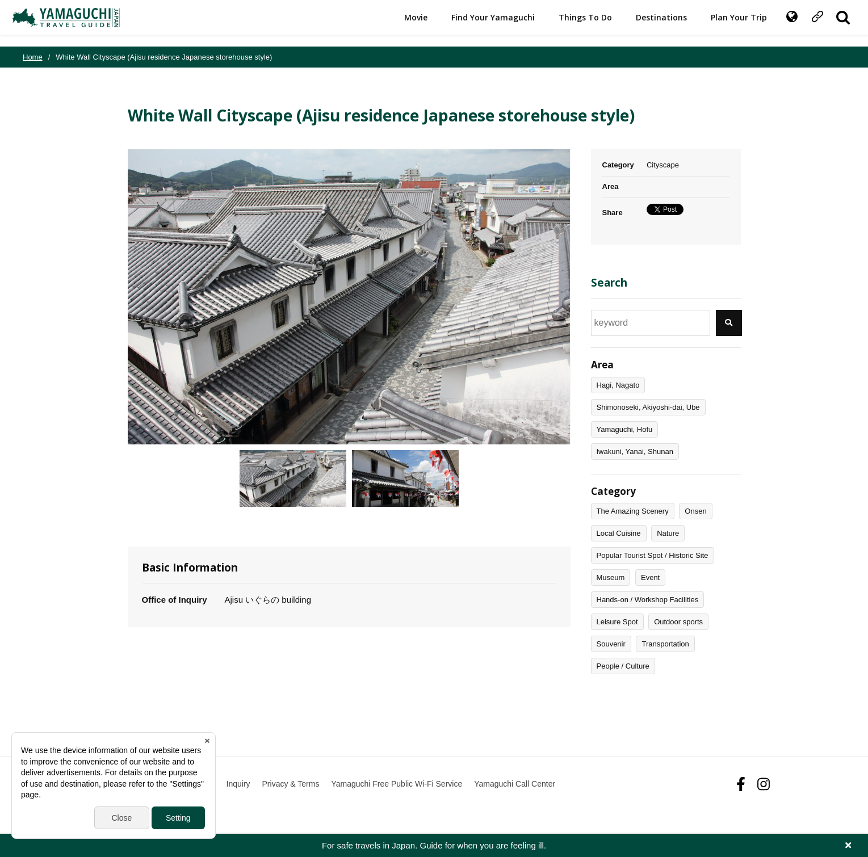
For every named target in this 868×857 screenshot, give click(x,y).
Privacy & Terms (291, 783)
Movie (405, 23)
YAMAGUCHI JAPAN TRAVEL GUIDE (78, 23)
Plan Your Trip (729, 23)
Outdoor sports (678, 621)
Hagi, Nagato (618, 385)
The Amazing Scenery (633, 511)
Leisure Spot (617, 621)
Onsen (695, 511)
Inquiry (238, 783)
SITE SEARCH (833, 23)
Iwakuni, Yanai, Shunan (635, 451)
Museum (611, 577)
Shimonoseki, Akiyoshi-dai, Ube (648, 407)
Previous (119, 297)
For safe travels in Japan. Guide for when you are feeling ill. (434, 845)
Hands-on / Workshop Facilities (648, 599)
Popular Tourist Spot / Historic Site (652, 555)
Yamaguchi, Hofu (625, 429)
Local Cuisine (619, 533)
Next (579, 297)
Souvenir (611, 644)
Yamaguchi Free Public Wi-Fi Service (396, 783)
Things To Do (575, 23)
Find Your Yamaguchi (483, 23)
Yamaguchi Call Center (514, 783)
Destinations (651, 23)
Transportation (665, 644)
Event (650, 577)
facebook (741, 784)
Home (33, 57)
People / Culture (623, 666)
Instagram (763, 784)
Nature (668, 533)
